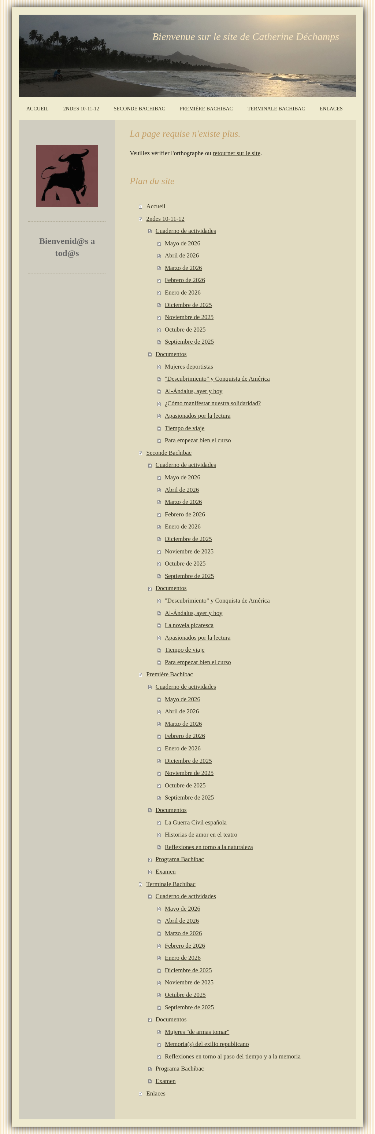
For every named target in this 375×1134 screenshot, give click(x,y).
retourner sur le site (236, 153)
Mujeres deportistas (189, 366)
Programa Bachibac (180, 859)
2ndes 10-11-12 (165, 218)
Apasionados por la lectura (197, 415)
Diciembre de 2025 (188, 304)
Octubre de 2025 (185, 329)
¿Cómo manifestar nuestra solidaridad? (213, 403)
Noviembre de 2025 (189, 317)
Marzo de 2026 (183, 267)
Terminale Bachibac (171, 884)
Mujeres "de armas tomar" (197, 1031)
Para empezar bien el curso (198, 440)
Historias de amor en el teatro (201, 834)
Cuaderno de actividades (186, 230)
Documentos (171, 354)
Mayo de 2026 (182, 243)
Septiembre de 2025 (189, 341)
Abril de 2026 (182, 255)
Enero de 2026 (183, 292)
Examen (166, 871)
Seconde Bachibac (169, 452)
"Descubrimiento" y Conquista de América (217, 378)
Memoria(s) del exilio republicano (207, 1043)
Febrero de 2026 (185, 280)
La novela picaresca (189, 625)
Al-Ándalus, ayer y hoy (194, 391)
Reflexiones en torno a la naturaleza (209, 847)
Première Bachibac (169, 674)
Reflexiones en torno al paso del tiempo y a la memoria (233, 1056)
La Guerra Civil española (196, 822)
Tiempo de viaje (184, 428)
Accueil (156, 206)
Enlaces (156, 1093)
